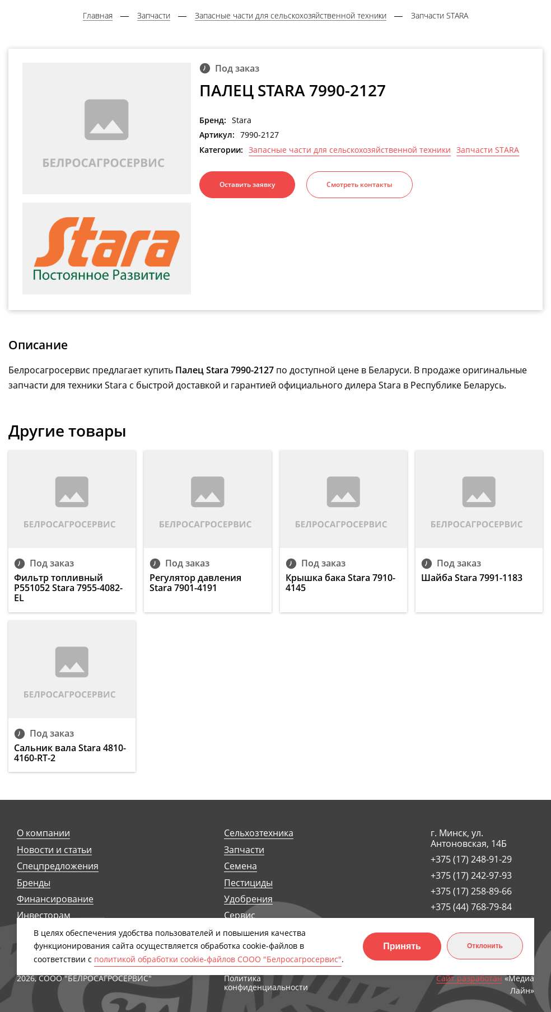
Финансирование (55, 899)
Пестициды (248, 883)
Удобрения (248, 899)
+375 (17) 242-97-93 (471, 875)
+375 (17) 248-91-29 (471, 859)
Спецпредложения (58, 866)
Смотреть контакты (359, 184)
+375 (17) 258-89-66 (471, 891)
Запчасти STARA (487, 150)
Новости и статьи (54, 850)
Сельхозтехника (258, 833)
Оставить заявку (247, 184)
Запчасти (244, 850)
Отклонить (485, 946)
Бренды (33, 883)
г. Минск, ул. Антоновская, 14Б (469, 838)
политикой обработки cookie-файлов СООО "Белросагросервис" (218, 959)
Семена (240, 866)
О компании (43, 833)
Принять (402, 946)
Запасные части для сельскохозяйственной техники (350, 150)
